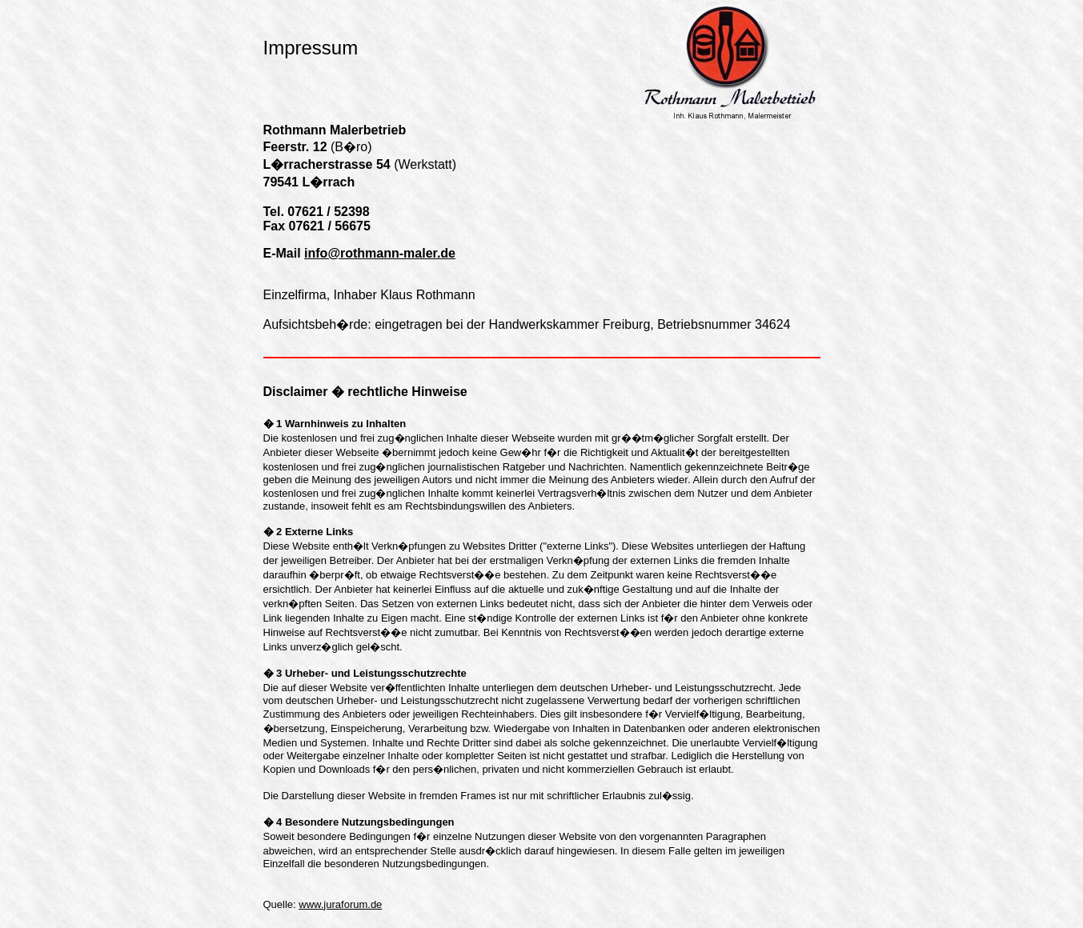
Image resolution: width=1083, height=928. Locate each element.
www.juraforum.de (340, 904)
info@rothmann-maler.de (379, 253)
